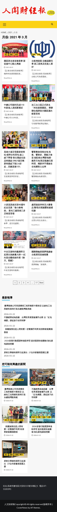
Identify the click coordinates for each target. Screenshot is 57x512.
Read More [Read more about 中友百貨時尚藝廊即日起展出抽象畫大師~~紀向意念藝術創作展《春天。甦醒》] (8, 275)
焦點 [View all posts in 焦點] (11, 54)
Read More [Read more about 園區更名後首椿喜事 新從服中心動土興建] (8, 78)
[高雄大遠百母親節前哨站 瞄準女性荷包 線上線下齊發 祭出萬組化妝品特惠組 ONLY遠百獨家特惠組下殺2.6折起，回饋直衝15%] (15, 139)
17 (37, 283)
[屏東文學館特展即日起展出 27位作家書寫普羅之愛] (15, 449)
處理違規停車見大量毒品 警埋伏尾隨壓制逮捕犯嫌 (42, 207)
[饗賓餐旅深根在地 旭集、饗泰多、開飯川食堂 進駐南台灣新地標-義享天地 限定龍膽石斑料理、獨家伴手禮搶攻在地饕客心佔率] (42, 139)
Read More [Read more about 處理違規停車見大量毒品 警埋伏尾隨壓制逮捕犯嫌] (35, 225)
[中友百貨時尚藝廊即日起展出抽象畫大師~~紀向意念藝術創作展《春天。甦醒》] (15, 239)
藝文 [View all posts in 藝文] (16, 198)
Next (41, 283)
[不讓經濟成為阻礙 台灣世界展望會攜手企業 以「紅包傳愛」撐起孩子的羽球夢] (42, 377)
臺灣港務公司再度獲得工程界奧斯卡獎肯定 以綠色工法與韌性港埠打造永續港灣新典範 (28, 307)
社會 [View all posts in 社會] (43, 198)
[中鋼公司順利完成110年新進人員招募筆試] (15, 93)
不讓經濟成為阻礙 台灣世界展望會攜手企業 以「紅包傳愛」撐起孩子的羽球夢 (28, 319)
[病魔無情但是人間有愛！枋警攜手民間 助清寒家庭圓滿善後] (15, 414)
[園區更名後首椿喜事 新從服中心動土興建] (15, 48)
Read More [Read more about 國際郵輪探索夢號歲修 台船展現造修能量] (35, 269)
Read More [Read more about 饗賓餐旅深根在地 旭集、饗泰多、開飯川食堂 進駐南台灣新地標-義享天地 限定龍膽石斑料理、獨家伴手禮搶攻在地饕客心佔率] (35, 181)
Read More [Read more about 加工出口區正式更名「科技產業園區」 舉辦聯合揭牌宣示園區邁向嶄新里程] (35, 128)
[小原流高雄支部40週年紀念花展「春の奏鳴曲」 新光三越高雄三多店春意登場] (15, 192)
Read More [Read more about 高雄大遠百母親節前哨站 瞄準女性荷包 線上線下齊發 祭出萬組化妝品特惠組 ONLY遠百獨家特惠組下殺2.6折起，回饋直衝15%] (8, 181)
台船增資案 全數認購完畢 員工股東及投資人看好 (42, 64)
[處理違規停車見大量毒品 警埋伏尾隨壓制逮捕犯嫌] (42, 192)
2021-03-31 (9, 67)
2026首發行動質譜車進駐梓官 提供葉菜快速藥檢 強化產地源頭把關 (28, 342)
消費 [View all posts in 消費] (11, 145)
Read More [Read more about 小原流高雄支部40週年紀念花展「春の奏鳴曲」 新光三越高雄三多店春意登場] (8, 228)
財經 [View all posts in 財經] (16, 54)
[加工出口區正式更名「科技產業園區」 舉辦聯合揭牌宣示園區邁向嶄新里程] (42, 93)
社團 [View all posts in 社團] (21, 380)
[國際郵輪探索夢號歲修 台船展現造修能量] (42, 239)
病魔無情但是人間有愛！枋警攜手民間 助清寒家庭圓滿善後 (28, 330)
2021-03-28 (9, 111)
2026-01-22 (9, 401)
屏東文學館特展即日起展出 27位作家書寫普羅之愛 (26, 352)
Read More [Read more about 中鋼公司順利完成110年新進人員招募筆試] (8, 122)
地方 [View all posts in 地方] (6, 54)
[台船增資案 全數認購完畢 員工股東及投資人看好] (42, 48)
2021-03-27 (9, 170)
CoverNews (22, 507)
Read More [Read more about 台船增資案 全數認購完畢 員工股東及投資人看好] (35, 81)
